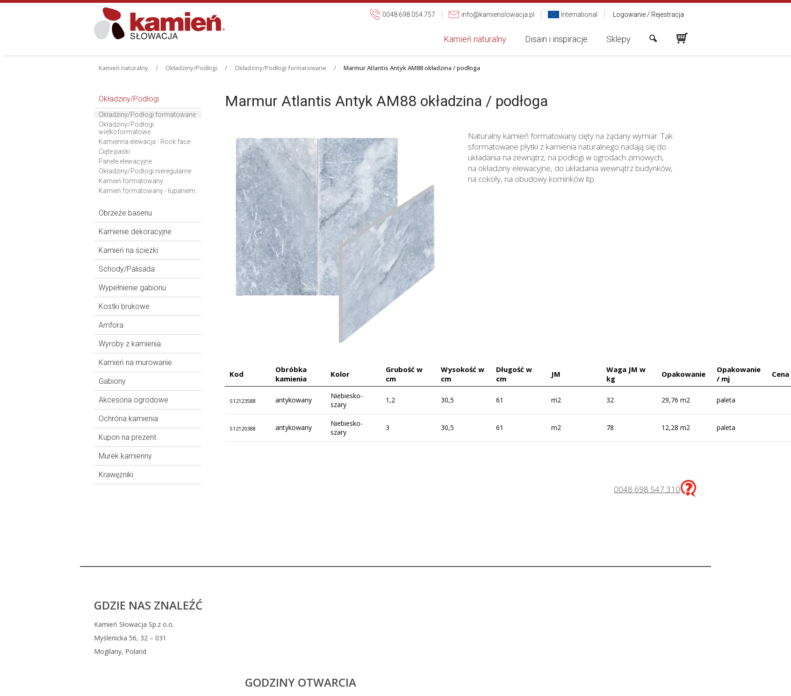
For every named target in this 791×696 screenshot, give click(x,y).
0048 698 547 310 (647, 489)
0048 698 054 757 (456, 624)
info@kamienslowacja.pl (460, 637)
